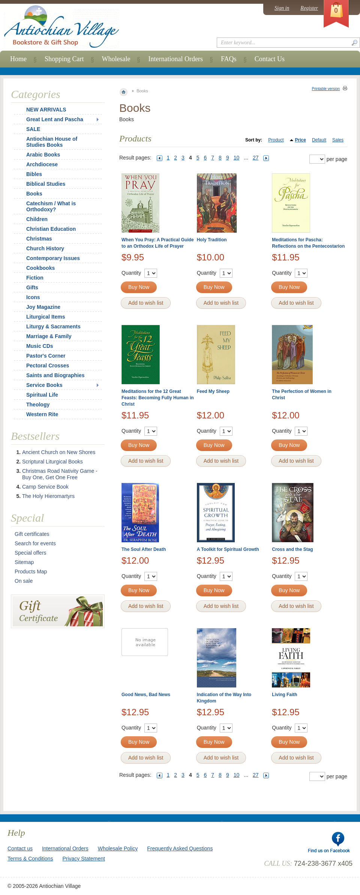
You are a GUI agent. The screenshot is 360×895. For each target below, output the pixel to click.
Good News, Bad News (146, 694)
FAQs (229, 59)
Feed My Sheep (213, 391)
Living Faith (284, 694)
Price (300, 140)
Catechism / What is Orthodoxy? (51, 206)
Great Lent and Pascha (54, 119)
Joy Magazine (43, 307)
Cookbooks (40, 268)
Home (18, 59)
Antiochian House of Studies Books (51, 142)
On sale (24, 581)
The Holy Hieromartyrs (48, 496)
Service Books (44, 385)
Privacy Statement (83, 859)
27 (256, 158)
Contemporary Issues (53, 258)
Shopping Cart (64, 59)
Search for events (35, 543)
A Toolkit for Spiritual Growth (228, 549)
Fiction (35, 278)
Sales (338, 140)
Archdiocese (42, 164)
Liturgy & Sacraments (53, 326)
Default (319, 140)
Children (37, 219)
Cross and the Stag (292, 549)
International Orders (175, 59)
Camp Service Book (45, 487)
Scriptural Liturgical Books (52, 462)
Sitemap (24, 562)
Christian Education (51, 229)
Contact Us (270, 59)
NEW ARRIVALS (46, 110)
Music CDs (39, 346)
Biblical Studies (45, 184)
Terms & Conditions (30, 859)
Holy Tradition (212, 239)
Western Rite (42, 414)
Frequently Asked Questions (180, 848)
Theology (38, 405)
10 (237, 158)
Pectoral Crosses (47, 366)
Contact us (20, 848)
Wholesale (116, 59)
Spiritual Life (42, 395)
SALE (33, 129)
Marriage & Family (49, 336)
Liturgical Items (45, 317)
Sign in (281, 8)
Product (276, 140)
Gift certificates (32, 534)
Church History (45, 248)
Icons (33, 297)
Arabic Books (43, 155)
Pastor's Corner (45, 356)
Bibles (34, 174)
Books (34, 194)
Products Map (31, 572)
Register (309, 8)
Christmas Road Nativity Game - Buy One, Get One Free (60, 474)
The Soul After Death (144, 549)
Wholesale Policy (118, 848)
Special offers (30, 553)
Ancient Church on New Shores (58, 452)
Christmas (34, 239)
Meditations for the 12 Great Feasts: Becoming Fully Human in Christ (158, 398)
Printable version (326, 89)
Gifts (32, 287)
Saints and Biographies (55, 375)
